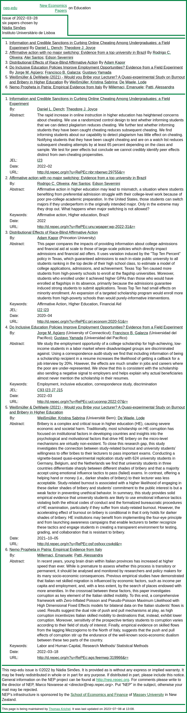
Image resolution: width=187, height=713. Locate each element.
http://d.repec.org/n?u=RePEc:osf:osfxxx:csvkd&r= (79, 544)
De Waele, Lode (132, 82)
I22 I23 (43, 310)
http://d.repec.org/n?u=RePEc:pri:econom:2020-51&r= (82, 322)
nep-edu (10, 8)
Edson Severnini (59, 57)
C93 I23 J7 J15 (50, 390)
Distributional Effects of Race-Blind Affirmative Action (53, 62)
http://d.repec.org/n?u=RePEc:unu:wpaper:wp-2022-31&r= (86, 227)
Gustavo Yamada (96, 72)
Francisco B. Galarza (62, 72)
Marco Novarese (49, 685)
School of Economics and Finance (99, 695)
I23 (39, 160)
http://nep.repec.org (112, 680)
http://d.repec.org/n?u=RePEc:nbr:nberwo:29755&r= (81, 172)
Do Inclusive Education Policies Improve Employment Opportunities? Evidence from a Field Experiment (96, 67)
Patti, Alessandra (160, 87)
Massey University (148, 695)
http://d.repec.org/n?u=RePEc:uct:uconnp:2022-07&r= (82, 402)
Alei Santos (33, 57)
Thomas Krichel (59, 709)
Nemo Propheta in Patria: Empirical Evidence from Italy (55, 87)
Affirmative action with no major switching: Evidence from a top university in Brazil (77, 52)
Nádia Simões (14, 28)
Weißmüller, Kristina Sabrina (93, 82)
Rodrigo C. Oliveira (53, 184)
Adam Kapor (114, 62)
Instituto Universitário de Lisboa (28, 33)
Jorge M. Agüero (29, 72)
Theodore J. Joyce (80, 48)
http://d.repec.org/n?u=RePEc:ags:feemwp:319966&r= (82, 658)
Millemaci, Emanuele (126, 87)
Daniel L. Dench (48, 48)
